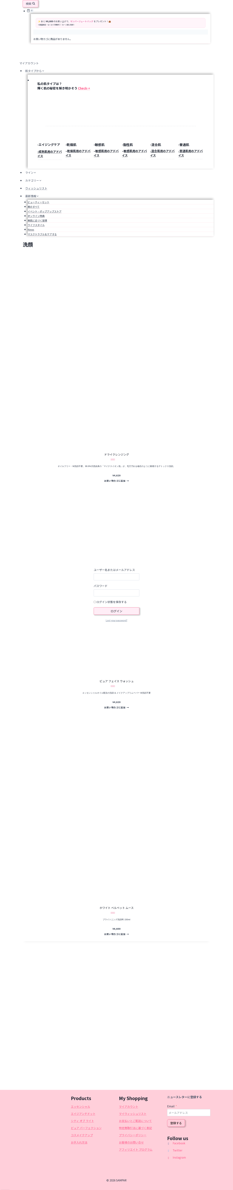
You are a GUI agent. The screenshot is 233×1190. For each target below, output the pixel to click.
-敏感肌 (99, 144)
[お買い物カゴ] (119, 10)
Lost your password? (116, 620)
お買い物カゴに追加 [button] (116, 480)
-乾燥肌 (71, 144)
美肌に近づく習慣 (37, 220)
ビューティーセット (38, 202)
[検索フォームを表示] (30, 3)
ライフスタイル (36, 225)
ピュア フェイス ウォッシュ (117, 681)
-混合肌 (155, 144)
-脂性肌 (127, 144)
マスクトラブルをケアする (42, 234)
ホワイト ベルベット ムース (117, 908)
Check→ (84, 88)
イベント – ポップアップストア (44, 211)
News (31, 229)
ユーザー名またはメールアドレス (114, 570)
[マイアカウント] (116, 63)
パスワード (100, 586)
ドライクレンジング (116, 454)
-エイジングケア (48, 144)
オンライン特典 (36, 216)
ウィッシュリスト (36, 188)
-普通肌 (183, 144)
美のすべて (33, 206)
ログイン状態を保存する (110, 602)
